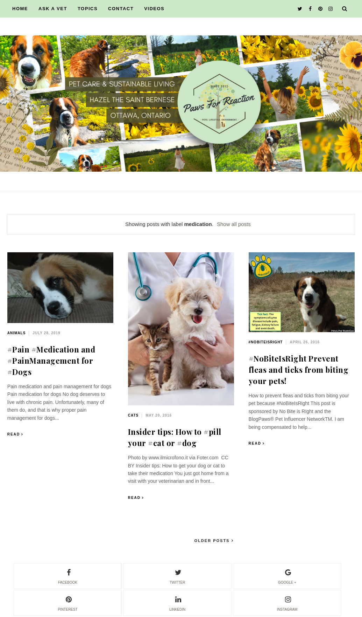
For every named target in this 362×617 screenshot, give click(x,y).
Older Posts (213, 541)
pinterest (67, 602)
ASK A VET (52, 8)
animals (16, 333)
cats (133, 415)
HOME (20, 8)
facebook (67, 575)
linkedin (177, 602)
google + (287, 575)
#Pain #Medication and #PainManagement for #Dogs (51, 360)
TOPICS (88, 8)
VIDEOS (154, 8)
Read (13, 434)
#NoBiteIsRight (266, 342)
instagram (287, 602)
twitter (177, 575)
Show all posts (234, 224)
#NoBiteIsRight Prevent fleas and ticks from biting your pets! (299, 369)
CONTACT (121, 8)
